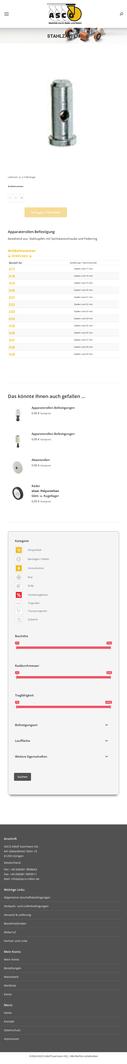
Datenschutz (12, 1030)
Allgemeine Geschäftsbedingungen (27, 897)
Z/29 (12, 354)
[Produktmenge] (16, 198)
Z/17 (12, 269)
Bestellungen (12, 968)
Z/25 (12, 325)
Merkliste (10, 985)
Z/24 (12, 318)
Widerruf (10, 932)
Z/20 (12, 290)
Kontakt (9, 1021)
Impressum (11, 1039)
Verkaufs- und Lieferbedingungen (26, 906)
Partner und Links (15, 941)
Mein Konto (11, 959)
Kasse (8, 994)
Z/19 (12, 283)
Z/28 (12, 347)
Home (8, 1013)
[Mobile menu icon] (6, 14)
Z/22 (12, 304)
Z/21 (12, 297)
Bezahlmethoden (15, 923)
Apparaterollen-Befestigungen (53, 408)
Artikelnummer (16, 186)
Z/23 (12, 311)
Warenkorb (11, 977)
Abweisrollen (41, 460)
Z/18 (12, 276)
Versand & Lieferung (17, 915)
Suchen (22, 777)
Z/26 (12, 333)
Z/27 (12, 340)
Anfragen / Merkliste (45, 212)
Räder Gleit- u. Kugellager (45, 491)
